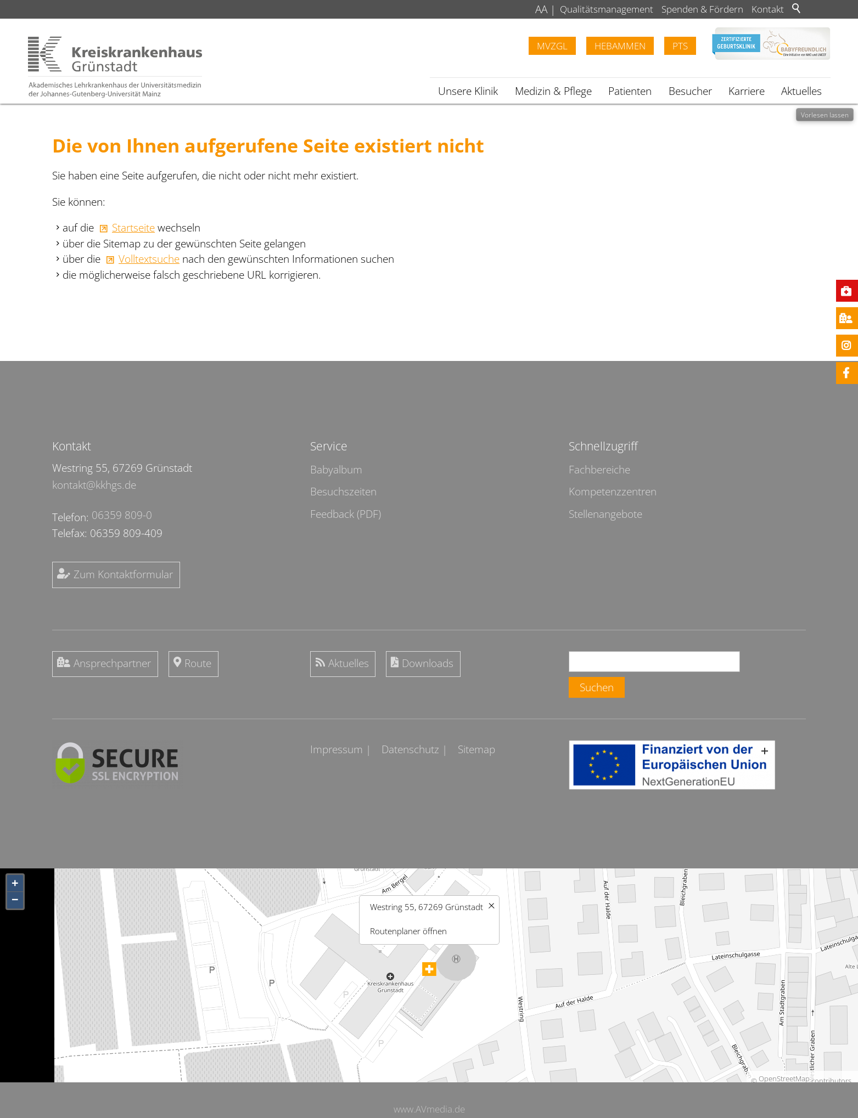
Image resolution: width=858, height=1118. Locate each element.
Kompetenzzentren (613, 491)
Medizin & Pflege (553, 91)
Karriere (746, 91)
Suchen (597, 687)
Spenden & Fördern (702, 9)
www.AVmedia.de (429, 1109)
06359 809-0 (122, 515)
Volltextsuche (149, 259)
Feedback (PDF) (345, 514)
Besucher (690, 91)
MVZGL (552, 45)
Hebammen (620, 45)
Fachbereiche (599, 469)
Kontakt (768, 9)
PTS (680, 45)
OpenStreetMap (784, 1078)
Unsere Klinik (468, 91)
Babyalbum (336, 469)
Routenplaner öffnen (408, 930)
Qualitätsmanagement (606, 9)
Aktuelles (801, 91)
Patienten (630, 91)
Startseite (133, 228)
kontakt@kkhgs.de (94, 485)
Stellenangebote (605, 514)
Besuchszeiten (343, 491)
